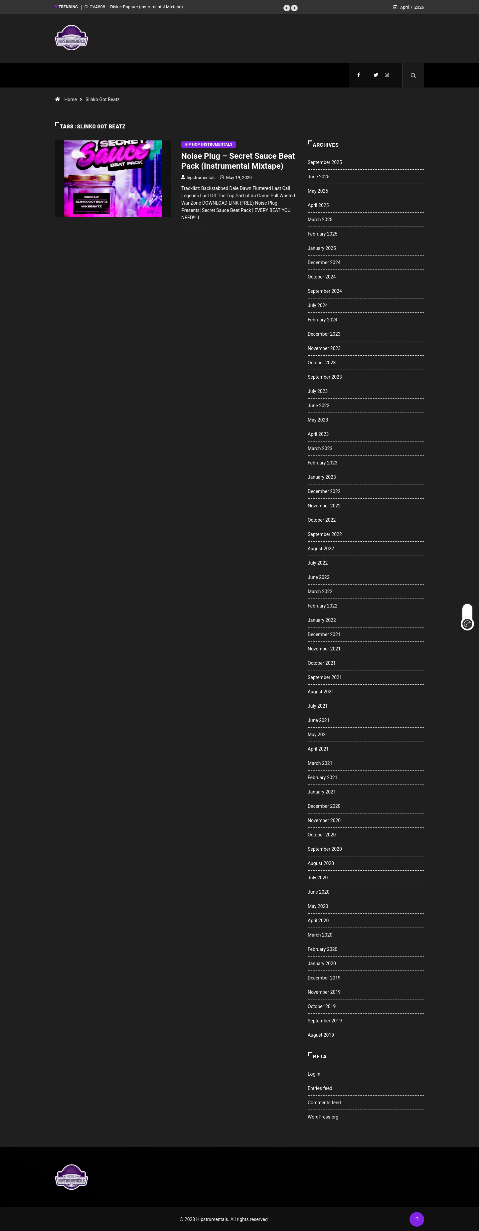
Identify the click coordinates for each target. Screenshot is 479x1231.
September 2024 (325, 290)
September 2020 (325, 848)
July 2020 (318, 877)
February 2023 (322, 462)
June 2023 (319, 405)
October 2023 (322, 362)
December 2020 (324, 805)
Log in (314, 1073)
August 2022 (321, 548)
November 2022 (324, 505)
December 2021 (324, 633)
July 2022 (318, 562)
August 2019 (321, 1034)
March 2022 (320, 591)
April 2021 (318, 748)
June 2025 (319, 176)
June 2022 (319, 576)
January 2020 (322, 963)
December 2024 (324, 261)
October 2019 (322, 1005)
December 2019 (324, 977)
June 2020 (319, 891)
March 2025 (320, 219)
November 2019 (324, 991)
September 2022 (325, 533)
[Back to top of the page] (416, 1218)
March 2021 (320, 762)
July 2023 (318, 390)
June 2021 (319, 719)
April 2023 (318, 433)
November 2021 (324, 648)
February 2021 (322, 777)
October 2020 (322, 834)
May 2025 (318, 190)
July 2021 (318, 705)
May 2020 (318, 905)
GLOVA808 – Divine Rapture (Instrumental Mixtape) (133, 6)
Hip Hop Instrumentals (209, 144)
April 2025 (318, 204)
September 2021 (325, 676)
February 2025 (322, 233)
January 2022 (322, 619)
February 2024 (322, 319)
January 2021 (322, 791)
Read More (197, 227)
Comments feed (324, 1102)
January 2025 (322, 247)
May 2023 (318, 419)
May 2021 (318, 734)
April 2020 (318, 920)
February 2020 (322, 948)
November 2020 (324, 819)
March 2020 (320, 934)
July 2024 (318, 304)
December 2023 (324, 333)
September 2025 (325, 161)
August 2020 (321, 862)
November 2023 (324, 347)
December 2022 (324, 490)
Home (70, 98)
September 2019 (325, 1020)
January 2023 (322, 476)
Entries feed (320, 1087)
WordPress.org (323, 1116)
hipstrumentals (201, 176)
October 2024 (322, 276)
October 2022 (322, 519)
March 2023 (320, 447)
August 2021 (321, 691)
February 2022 (322, 605)
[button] (286, 7)
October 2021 (322, 662)
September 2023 (325, 376)
